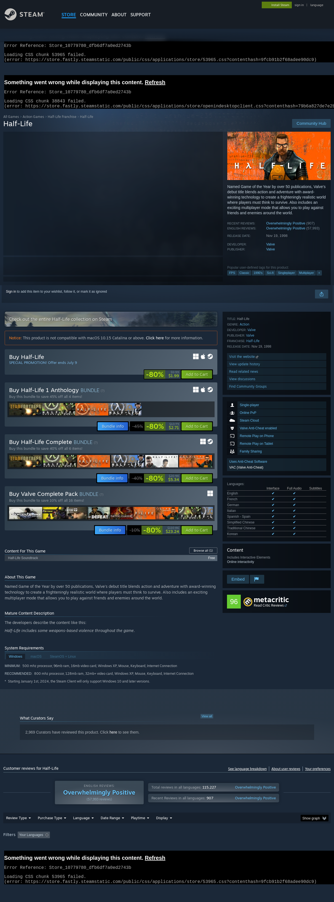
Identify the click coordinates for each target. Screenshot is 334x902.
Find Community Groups (248, 554)
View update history (244, 532)
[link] (162, 381)
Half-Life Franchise (62, 123)
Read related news (243, 539)
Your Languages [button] (31, 841)
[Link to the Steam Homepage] (28, 19)
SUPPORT (140, 14)
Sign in (11, 298)
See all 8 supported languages (249, 444)
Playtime (138, 824)
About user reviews (285, 775)
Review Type (16, 824)
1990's (258, 279)
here (113, 739)
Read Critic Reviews (269, 600)
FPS (232, 279)
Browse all (203, 557)
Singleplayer (286, 279)
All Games (11, 123)
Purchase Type (50, 824)
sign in (299, 5)
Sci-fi (270, 279)
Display (162, 824)
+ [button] (319, 279)
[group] (167, 842)
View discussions (242, 547)
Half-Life (253, 509)
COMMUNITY (94, 14)
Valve (270, 251)
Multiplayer (306, 279)
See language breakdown (247, 775)
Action (244, 492)
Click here (155, 344)
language (316, 5)
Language (81, 824)
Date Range (110, 824)
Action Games (33, 123)
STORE (69, 14)
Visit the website (244, 524)
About (119, 14)
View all (207, 722)
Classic (244, 279)
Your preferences (318, 775)
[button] (196, 381)
